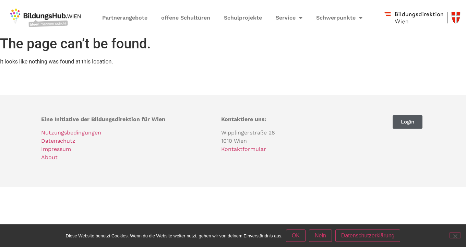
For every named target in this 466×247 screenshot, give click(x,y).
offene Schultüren (185, 17)
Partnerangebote (124, 17)
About (49, 157)
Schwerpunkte (339, 18)
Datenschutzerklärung (368, 235)
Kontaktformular (243, 149)
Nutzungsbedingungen (71, 132)
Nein (320, 235)
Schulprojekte (243, 17)
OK (296, 235)
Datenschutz (58, 141)
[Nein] (455, 235)
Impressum (56, 149)
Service (289, 18)
